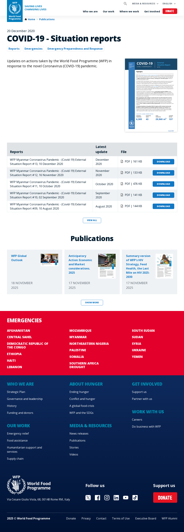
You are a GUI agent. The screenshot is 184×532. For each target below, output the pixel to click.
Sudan (137, 337)
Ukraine (139, 350)
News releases (78, 433)
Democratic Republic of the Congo (27, 345)
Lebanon (14, 367)
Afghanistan (18, 330)
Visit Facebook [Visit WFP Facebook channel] (97, 497)
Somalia (76, 357)
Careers (137, 419)
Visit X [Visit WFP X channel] (88, 497)
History (12, 406)
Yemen (137, 357)
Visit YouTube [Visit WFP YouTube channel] (125, 497)
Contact (101, 518)
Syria (136, 343)
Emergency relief (18, 433)
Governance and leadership (25, 399)
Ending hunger (79, 392)
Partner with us (142, 399)
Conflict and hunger (82, 399)
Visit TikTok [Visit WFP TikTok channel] (135, 497)
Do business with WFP (146, 426)
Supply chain (15, 459)
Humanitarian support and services (24, 450)
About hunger (86, 384)
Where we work (129, 11)
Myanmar (78, 337)
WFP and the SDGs (81, 413)
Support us (139, 392)
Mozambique (80, 330)
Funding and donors (20, 413)
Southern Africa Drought (84, 365)
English (167, 3)
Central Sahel (19, 337)
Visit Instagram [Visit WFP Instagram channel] (106, 497)
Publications (47, 19)
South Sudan (143, 330)
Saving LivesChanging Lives (35, 8)
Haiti (11, 360)
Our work (108, 11)
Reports (14, 49)
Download (163, 161)
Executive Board (145, 518)
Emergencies (33, 49)
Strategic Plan (16, 392)
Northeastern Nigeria (89, 343)
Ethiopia (14, 354)
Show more (92, 302)
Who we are (90, 11)
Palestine (77, 350)
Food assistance (17, 440)
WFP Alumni (169, 518)
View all (92, 220)
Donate (170, 11)
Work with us (148, 412)
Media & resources (143, 3)
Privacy (86, 518)
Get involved (152, 11)
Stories (74, 447)
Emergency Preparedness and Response (75, 49)
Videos (73, 454)
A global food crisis (81, 406)
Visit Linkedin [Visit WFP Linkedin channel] (116, 497)
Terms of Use (121, 518)
